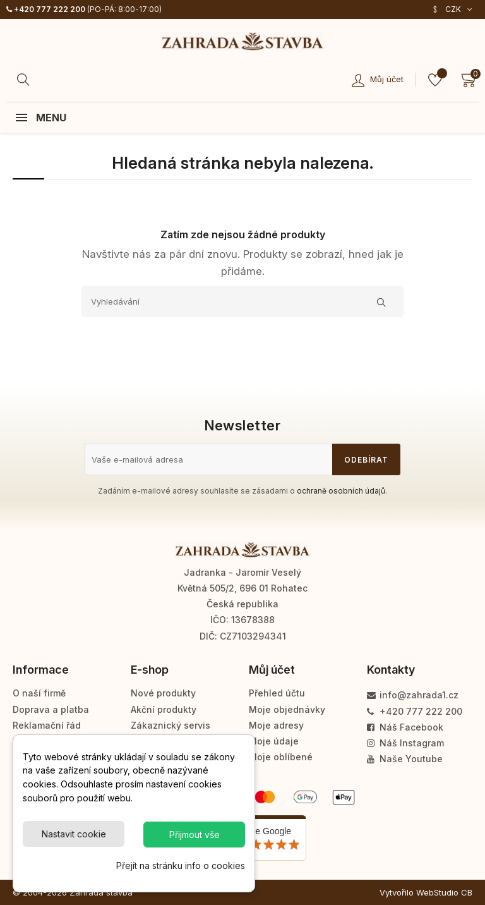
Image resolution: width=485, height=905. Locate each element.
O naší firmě (39, 693)
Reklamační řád (47, 725)
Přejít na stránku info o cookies (180, 865)
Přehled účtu (277, 693)
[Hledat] (25, 79)
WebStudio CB (444, 892)
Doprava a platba (51, 709)
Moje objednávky (287, 709)
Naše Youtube (405, 758)
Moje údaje (274, 741)
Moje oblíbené (281, 756)
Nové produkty (163, 693)
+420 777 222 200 (45, 9)
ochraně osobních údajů (341, 490)
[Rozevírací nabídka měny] (452, 9)
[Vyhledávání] (242, 301)
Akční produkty (163, 709)
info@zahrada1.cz (412, 694)
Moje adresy (276, 725)
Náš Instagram (405, 743)
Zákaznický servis (170, 725)
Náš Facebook (405, 727)
